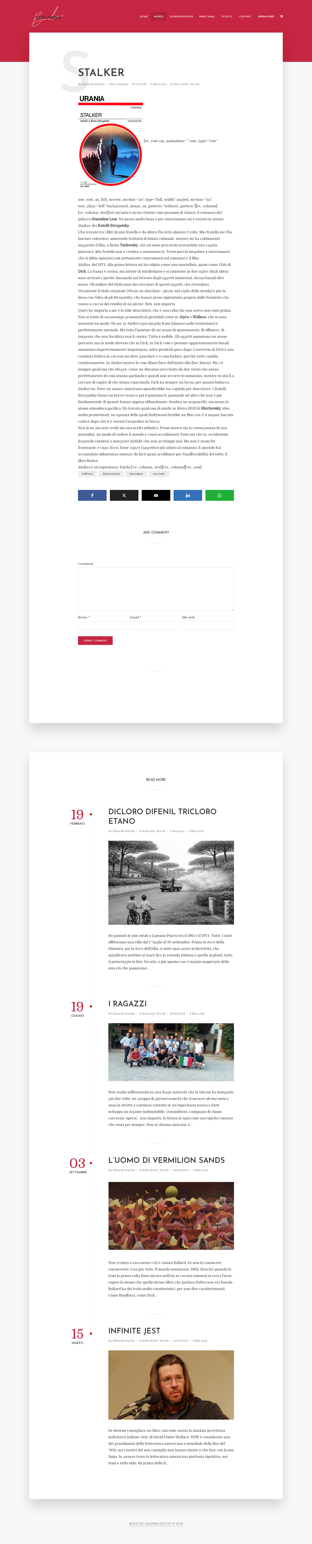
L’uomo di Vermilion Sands (166, 1161)
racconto (159, 473)
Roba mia (148, 831)
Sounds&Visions (181, 16)
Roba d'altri (181, 84)
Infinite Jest (134, 1331)
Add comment (118, 84)
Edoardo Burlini (93, 84)
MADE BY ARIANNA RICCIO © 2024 (156, 1523)
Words (159, 16)
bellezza (87, 473)
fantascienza (111, 473)
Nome (84, 617)
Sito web (188, 617)
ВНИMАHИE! (266, 16)
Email (135, 617)
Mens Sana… (207, 16)
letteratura (136, 473)
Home (144, 16)
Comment (85, 563)
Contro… (245, 16)
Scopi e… (227, 16)
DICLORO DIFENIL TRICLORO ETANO (162, 817)
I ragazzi (127, 1004)
